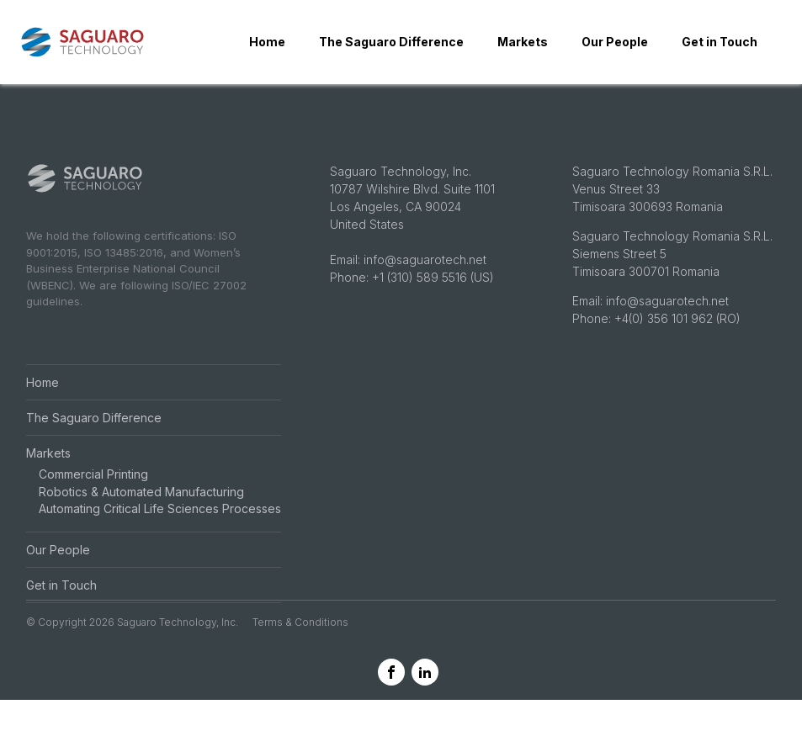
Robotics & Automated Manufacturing (141, 524)
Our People (615, 41)
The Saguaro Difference (391, 41)
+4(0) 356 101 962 (665, 352)
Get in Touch (719, 41)
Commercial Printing (93, 507)
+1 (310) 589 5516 (419, 311)
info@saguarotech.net (425, 293)
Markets (522, 41)
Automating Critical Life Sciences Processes (160, 542)
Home (267, 41)
